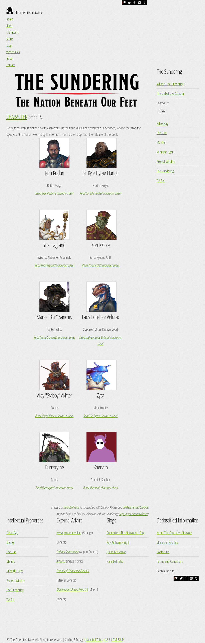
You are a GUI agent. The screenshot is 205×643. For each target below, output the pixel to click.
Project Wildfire (166, 161)
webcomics (13, 51)
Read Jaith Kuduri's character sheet (54, 193)
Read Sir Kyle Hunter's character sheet (100, 193)
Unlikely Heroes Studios (135, 507)
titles (9, 25)
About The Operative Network (174, 532)
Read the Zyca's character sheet (100, 415)
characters (12, 32)
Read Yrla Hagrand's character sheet (54, 265)
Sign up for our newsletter (133, 513)
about (9, 58)
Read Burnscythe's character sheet (54, 487)
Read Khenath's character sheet (100, 487)
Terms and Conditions (170, 561)
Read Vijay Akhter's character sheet (54, 415)
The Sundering (165, 170)
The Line (162, 132)
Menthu (161, 142)
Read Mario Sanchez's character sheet (54, 337)
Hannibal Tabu (71, 507)
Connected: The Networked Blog (126, 532)
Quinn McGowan (116, 551)
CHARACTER (16, 117)
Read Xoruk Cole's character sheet (100, 265)
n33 (106, 639)
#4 (72, 570)
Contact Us (163, 551)
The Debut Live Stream (170, 93)
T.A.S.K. (161, 180)
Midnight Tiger (165, 151)
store (9, 38)
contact (10, 64)
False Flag (162, 123)
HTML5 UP (117, 639)
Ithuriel (10, 542)
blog (8, 45)
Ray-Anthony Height (118, 542)
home (9, 18)
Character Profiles (167, 542)
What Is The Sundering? (170, 83)
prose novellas (68, 532)
